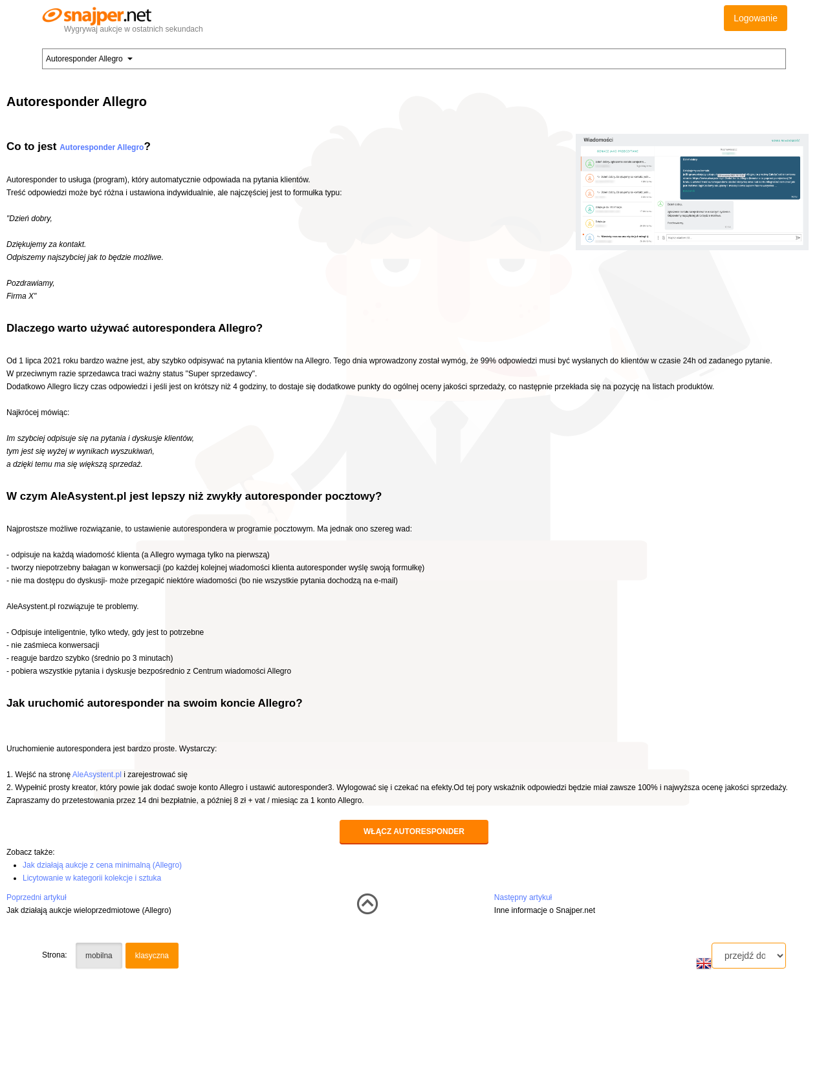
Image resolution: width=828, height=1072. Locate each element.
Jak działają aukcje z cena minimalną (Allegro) (102, 865)
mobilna (99, 955)
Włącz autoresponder (414, 831)
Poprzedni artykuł (36, 897)
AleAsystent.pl (97, 774)
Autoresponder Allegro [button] (89, 58)
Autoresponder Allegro (102, 147)
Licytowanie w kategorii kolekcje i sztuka (92, 878)
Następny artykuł (523, 897)
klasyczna (152, 955)
